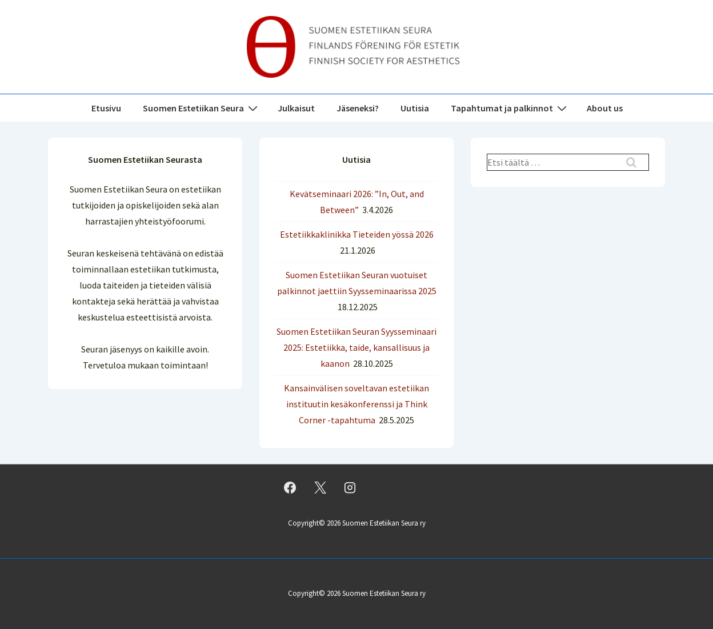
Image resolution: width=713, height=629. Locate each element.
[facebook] (290, 488)
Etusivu (106, 108)
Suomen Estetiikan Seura (202, 107)
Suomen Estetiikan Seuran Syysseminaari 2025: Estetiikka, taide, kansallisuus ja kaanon (356, 347)
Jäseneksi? (358, 108)
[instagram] (350, 488)
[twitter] (320, 488)
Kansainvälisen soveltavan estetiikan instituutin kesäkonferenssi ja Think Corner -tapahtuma (356, 404)
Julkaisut (296, 108)
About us (605, 108)
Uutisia (414, 108)
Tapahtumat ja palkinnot (510, 107)
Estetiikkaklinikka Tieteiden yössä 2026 (357, 234)
